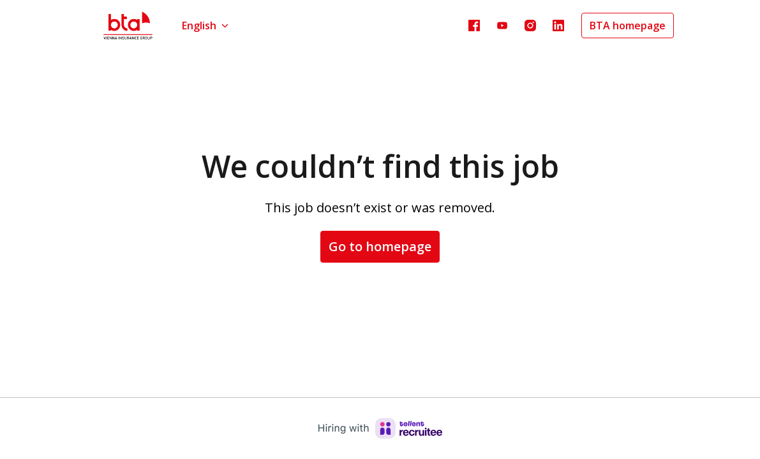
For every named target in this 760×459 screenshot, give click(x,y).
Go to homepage (380, 246)
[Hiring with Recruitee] (380, 428)
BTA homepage (628, 25)
